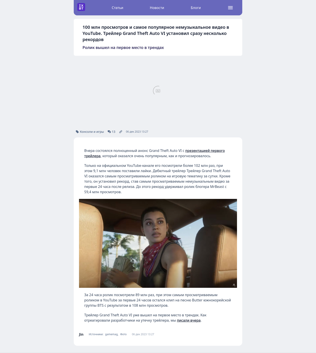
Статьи (117, 7)
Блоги (196, 7)
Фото (123, 334)
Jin (81, 334)
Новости (157, 7)
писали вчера (189, 320)
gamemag (111, 334)
